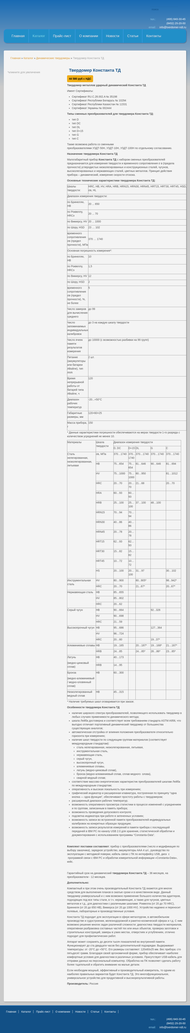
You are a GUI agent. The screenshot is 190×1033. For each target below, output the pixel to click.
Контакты (153, 36)
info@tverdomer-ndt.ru (173, 27)
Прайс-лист (62, 36)
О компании (88, 36)
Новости (112, 36)
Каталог (39, 36)
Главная (18, 36)
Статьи (132, 36)
